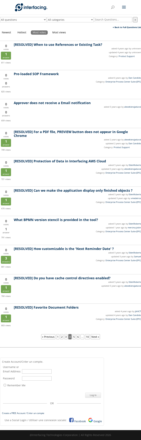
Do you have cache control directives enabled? (62, 278)
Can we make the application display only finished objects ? (73, 190)
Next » (95, 336)
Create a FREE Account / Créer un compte (23, 413)
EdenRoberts (135, 165)
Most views (59, 32)
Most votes (39, 32)
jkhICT (138, 311)
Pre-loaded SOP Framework (36, 74)
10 (87, 336)
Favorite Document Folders (46, 307)
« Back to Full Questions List (127, 27)
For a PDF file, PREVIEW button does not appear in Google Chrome (71, 134)
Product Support (127, 56)
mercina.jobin (134, 227)
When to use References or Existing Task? (58, 44)
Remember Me (15, 385)
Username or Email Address (12, 369)
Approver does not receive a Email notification (52, 103)
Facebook (80, 421)
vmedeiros (136, 198)
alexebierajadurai (132, 106)
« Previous (48, 336)
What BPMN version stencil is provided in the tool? (56, 220)
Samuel (137, 256)
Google (97, 421)
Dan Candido (135, 77)
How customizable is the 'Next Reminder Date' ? (64, 248)
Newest (6, 32)
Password (9, 378)
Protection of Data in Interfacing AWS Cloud (60, 161)
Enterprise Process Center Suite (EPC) (123, 81)
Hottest (21, 32)
